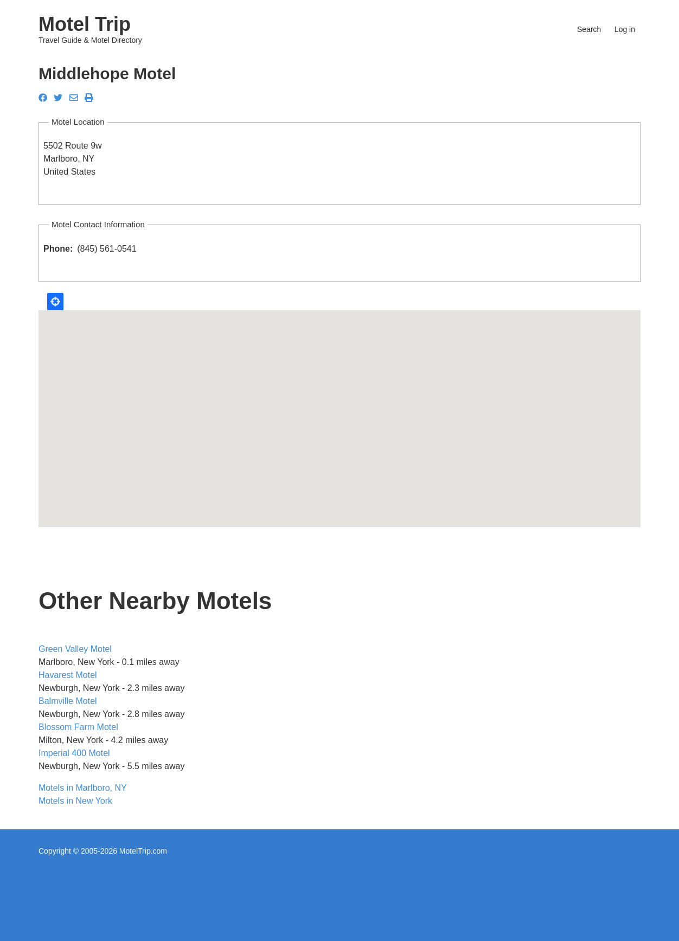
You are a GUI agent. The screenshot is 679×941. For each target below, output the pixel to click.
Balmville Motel (68, 701)
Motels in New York (75, 800)
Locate (55, 301)
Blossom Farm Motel (78, 727)
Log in (624, 29)
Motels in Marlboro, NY (83, 787)
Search (589, 29)
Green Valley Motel (75, 649)
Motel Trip (85, 24)
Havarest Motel (68, 675)
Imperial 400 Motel (74, 753)
